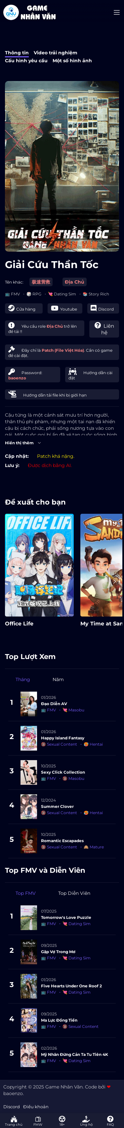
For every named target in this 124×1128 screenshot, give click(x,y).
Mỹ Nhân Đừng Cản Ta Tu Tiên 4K (74, 1054)
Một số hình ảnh (72, 61)
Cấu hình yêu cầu (26, 61)
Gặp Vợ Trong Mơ (58, 951)
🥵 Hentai (93, 744)
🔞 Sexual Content (59, 744)
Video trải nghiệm (55, 53)
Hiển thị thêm (23, 443)
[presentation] (114, 581)
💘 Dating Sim (62, 293)
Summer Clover (57, 806)
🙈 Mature (94, 846)
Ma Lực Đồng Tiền (59, 1020)
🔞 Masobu (73, 778)
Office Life (19, 623)
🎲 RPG (33, 293)
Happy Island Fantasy (62, 737)
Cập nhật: (17, 456)
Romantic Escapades (62, 840)
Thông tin (17, 53)
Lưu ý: (12, 465)
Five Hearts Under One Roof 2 (71, 985)
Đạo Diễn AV (54, 703)
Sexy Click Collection (63, 772)
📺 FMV (12, 293)
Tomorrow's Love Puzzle (66, 917)
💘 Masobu (73, 709)
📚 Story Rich (96, 293)
